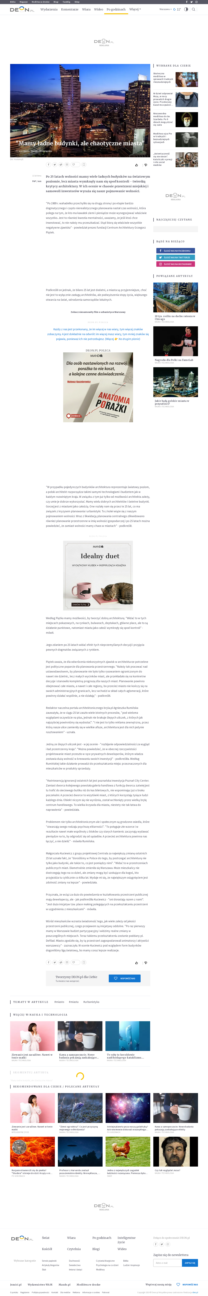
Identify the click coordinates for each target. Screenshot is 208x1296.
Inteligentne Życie (20, 1132)
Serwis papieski (49, 1260)
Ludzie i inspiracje (131, 1265)
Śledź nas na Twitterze (174, 257)
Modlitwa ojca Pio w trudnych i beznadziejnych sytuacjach (162, 138)
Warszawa (165, 9)
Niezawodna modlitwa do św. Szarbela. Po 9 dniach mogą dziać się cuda (163, 119)
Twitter (191, 2)
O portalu (14, 1292)
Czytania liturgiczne (105, 1260)
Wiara (86, 9)
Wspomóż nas (124, 978)
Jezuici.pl (16, 1284)
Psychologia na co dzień (107, 1265)
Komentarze (69, 9)
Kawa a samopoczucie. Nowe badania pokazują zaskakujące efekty (78, 1057)
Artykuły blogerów (50, 1265)
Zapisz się (190, 1262)
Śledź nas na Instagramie (175, 264)
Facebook (186, 2)
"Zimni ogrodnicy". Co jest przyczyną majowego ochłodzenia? (78, 1128)
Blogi (56, 2)
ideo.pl (195, 1292)
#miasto (59, 1002)
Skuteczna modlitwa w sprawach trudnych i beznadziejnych (163, 77)
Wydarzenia (49, 9)
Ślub (44, 1269)
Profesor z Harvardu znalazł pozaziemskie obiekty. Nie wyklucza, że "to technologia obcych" (79, 1173)
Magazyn (24, 2)
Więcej (134, 9)
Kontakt (55, 1292)
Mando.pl (64, 1284)
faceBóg (66, 2)
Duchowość (74, 1260)
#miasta (73, 1002)
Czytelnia (74, 1249)
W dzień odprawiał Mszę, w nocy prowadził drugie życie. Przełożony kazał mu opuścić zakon (163, 100)
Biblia (12, 2)
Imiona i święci (75, 1269)
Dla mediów (65, 1292)
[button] (186, 9)
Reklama (76, 1292)
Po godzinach (116, 9)
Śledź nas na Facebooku (174, 250)
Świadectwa (74, 1265)
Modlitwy (100, 1269)
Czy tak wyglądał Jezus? (167, 1170)
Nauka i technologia (41, 151)
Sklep (77, 2)
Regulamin (24, 1292)
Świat (109, 1176)
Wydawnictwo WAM (40, 1284)
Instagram (196, 2)
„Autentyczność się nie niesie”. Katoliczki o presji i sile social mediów (162, 159)
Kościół (47, 1249)
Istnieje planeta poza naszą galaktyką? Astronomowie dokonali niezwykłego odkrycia (127, 1129)
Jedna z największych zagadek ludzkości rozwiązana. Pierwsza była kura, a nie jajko (126, 1173)
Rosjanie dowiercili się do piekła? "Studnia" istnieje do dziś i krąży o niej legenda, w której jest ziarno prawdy (32, 1173)
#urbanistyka (91, 1002)
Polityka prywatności (40, 1292)
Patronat (105, 1292)
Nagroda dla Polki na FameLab (174, 360)
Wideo (98, 9)
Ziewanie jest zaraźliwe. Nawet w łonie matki (32, 1128)
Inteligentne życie (127, 1240)
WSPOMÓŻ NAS (187, 1284)
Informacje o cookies (91, 1292)
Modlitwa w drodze (40, 2)
